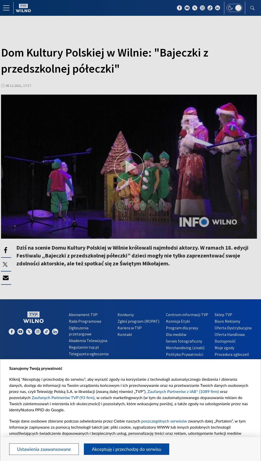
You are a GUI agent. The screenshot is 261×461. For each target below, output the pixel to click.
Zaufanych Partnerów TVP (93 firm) (63, 397)
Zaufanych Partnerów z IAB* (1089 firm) (183, 391)
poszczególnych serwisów (164, 420)
